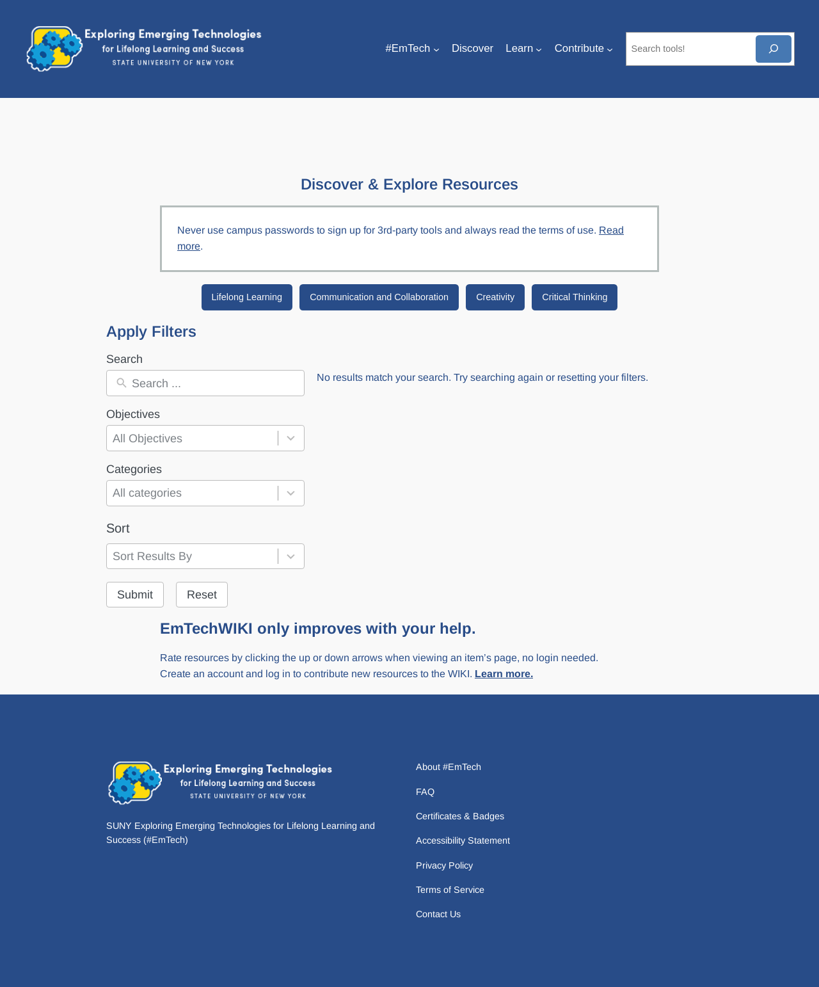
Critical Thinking (574, 297)
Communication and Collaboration (379, 297)
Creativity (495, 297)
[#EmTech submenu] (436, 48)
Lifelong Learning (247, 297)
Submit (135, 594)
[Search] (773, 49)
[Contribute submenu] (610, 48)
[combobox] (192, 438)
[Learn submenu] (539, 48)
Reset (202, 594)
